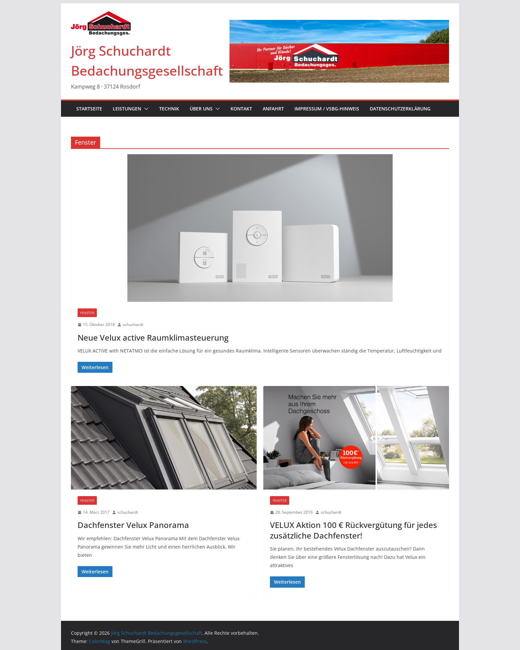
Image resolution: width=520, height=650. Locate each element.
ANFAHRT (273, 108)
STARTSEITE (89, 108)
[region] (339, 51)
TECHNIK (169, 108)
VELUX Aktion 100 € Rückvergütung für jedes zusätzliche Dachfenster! (353, 530)
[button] (145, 108)
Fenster (87, 312)
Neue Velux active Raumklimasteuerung (153, 337)
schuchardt (133, 324)
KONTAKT (241, 108)
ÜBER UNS (201, 108)
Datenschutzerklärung (400, 108)
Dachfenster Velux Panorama (133, 524)
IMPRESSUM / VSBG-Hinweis (326, 108)
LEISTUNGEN (127, 108)
